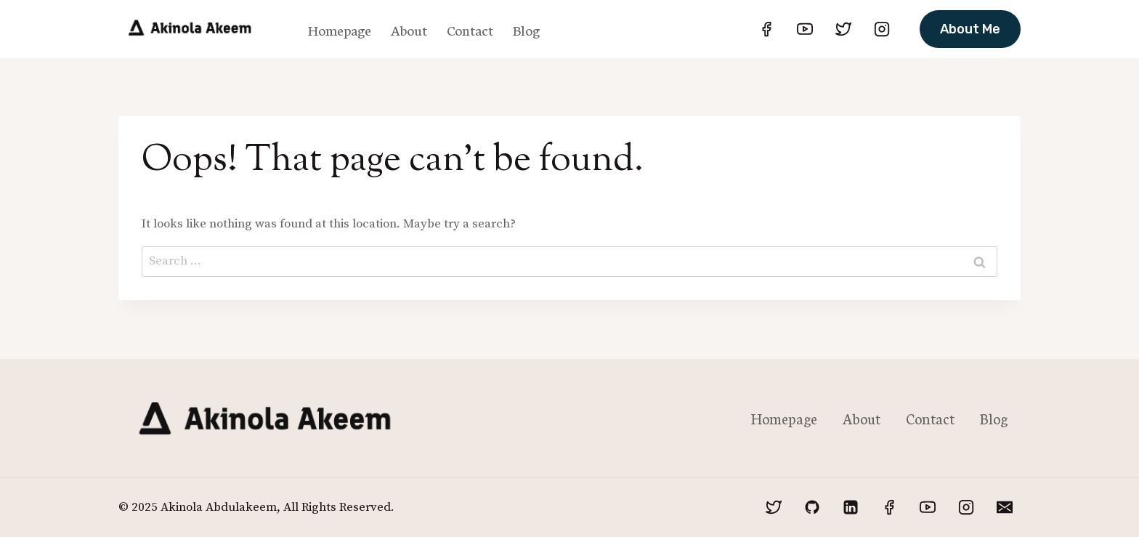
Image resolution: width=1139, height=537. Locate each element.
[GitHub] (812, 507)
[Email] (1005, 507)
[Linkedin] (851, 507)
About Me (970, 29)
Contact (470, 29)
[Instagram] (882, 29)
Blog (526, 29)
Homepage (339, 29)
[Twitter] (843, 29)
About (409, 29)
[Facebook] (766, 29)
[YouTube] (805, 29)
